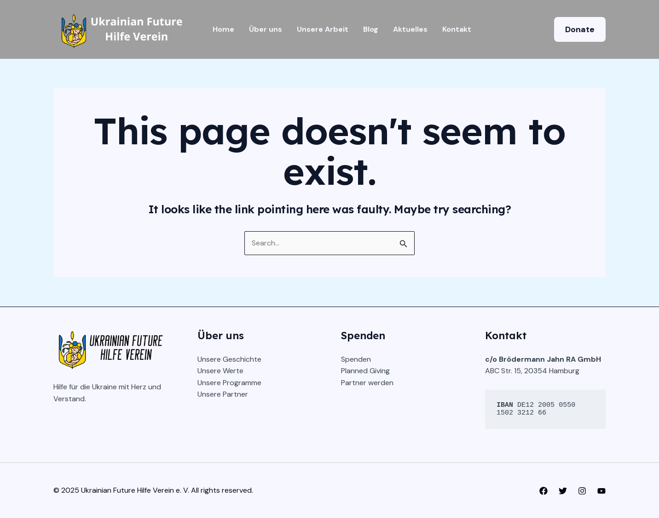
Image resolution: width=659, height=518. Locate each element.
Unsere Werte (220, 371)
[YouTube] (601, 491)
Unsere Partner (222, 394)
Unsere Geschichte (229, 359)
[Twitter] (563, 491)
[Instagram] (582, 491)
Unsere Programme (229, 382)
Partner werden (367, 382)
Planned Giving (365, 371)
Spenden (356, 359)
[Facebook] (543, 491)
